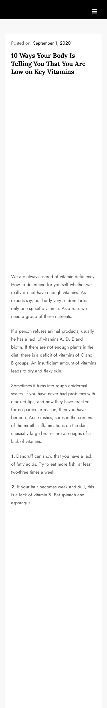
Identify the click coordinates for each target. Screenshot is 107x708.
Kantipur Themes (76, 699)
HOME (17, 594)
